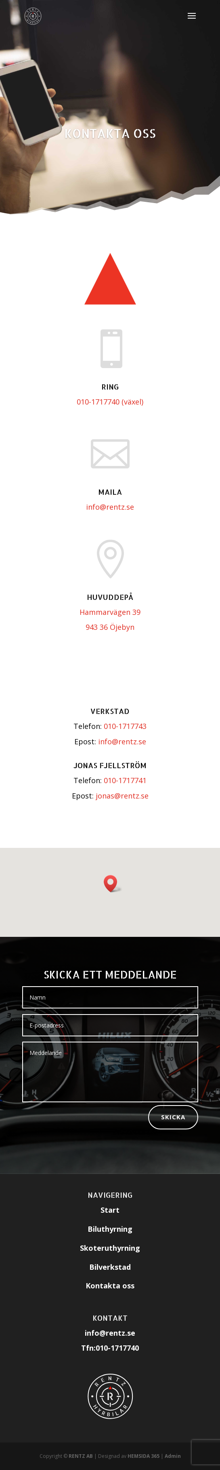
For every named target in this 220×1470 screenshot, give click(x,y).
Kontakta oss (110, 133)
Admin (173, 1456)
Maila (110, 491)
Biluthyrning (110, 1229)
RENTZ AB (81, 1456)
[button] (113, 883)
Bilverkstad (110, 1267)
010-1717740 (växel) (110, 402)
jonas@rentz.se (122, 796)
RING (110, 386)
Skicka (173, 1117)
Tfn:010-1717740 (110, 1348)
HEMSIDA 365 (143, 1456)
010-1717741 (125, 780)
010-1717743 (125, 726)
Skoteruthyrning (110, 1248)
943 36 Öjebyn (110, 627)
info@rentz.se (110, 507)
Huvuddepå (110, 597)
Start (110, 1210)
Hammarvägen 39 (110, 612)
